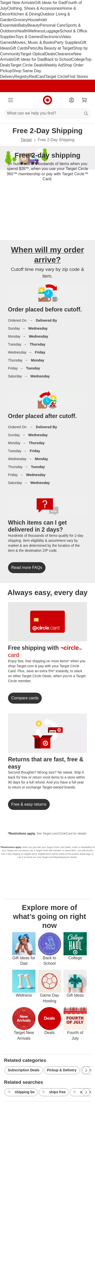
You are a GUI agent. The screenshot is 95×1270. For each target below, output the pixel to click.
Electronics (51, 37)
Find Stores (78, 76)
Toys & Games (28, 37)
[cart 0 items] (84, 100)
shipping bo (21, 1092)
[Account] (71, 100)
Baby (22, 25)
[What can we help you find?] (47, 113)
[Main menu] (10, 100)
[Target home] (47, 100)
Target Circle (56, 76)
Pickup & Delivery (61, 1070)
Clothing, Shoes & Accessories (34, 8)
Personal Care (52, 25)
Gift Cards (19, 48)
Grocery (20, 20)
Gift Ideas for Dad (50, 2)
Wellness (36, 31)
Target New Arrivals (17, 2)
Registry (21, 76)
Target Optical (32, 54)
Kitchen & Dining (25, 14)
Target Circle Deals (27, 65)
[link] (27, 567)
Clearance (64, 54)
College (78, 59)
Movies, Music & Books (33, 42)
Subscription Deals (24, 1070)
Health (22, 31)
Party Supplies (67, 42)
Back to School (58, 59)
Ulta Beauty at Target (54, 48)
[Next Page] (86, 1070)
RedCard (37, 76)
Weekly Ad (53, 65)
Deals (50, 54)
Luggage (52, 31)
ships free (54, 1092)
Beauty (33, 25)
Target (26, 140)
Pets (32, 48)
